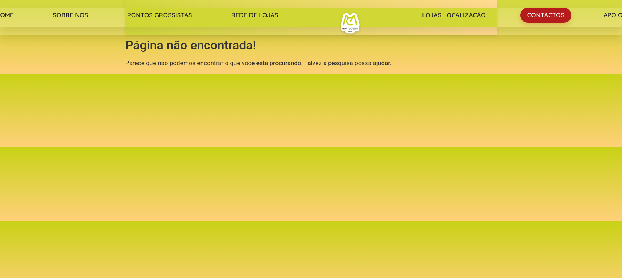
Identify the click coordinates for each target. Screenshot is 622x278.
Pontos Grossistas (159, 15)
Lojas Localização (453, 15)
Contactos (545, 15)
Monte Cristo (350, 23)
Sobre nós (70, 15)
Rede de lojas (255, 15)
